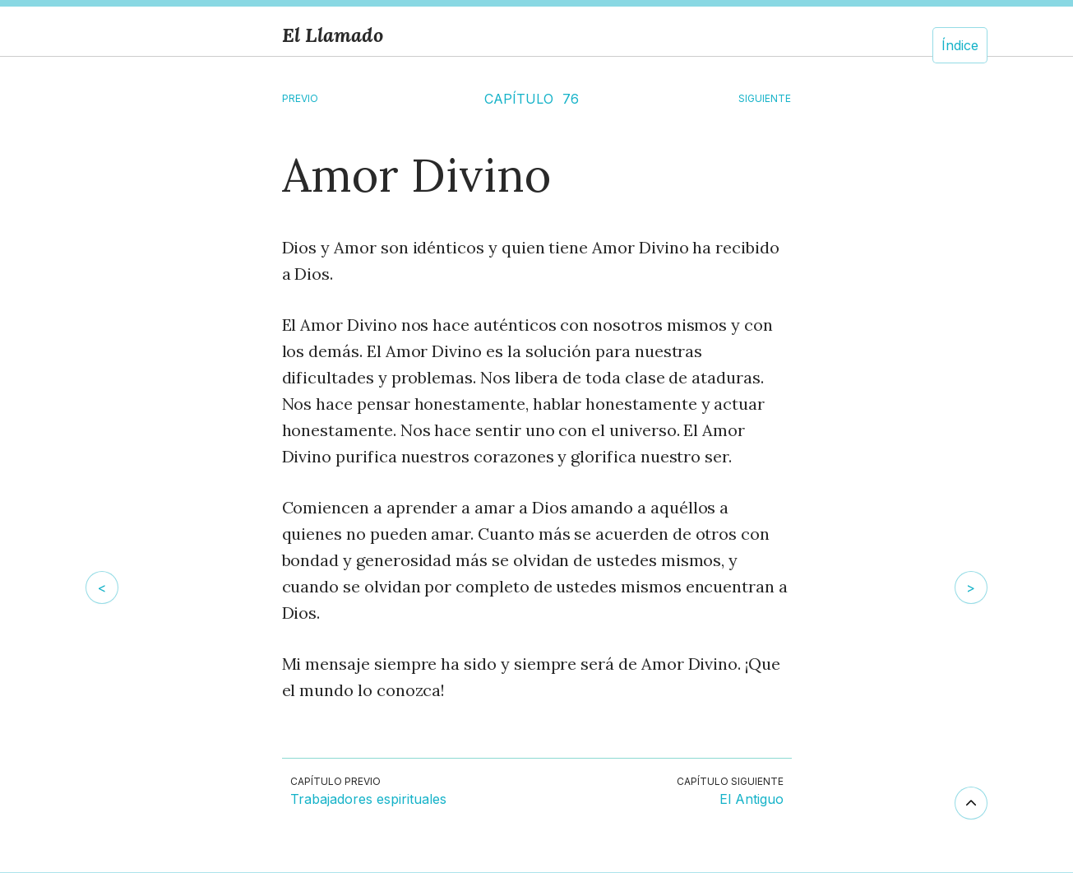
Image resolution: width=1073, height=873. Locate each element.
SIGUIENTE (764, 98)
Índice (959, 45)
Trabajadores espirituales (368, 799)
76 (570, 99)
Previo (300, 98)
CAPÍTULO (518, 99)
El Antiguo (751, 799)
